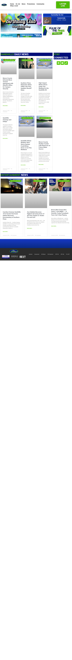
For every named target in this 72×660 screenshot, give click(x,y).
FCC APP (68, 254)
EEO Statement (50, 254)
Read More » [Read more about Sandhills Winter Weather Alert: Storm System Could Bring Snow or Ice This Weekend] (23, 165)
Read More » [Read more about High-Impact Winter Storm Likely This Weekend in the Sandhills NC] (41, 106)
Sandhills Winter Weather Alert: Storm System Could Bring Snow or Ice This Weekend (26, 145)
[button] (21, 23)
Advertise (30, 254)
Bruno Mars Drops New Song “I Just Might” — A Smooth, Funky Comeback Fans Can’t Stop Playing (59, 212)
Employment (36, 254)
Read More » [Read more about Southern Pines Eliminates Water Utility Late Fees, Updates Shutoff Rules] (23, 105)
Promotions (31, 4)
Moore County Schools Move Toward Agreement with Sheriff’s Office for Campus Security (8, 83)
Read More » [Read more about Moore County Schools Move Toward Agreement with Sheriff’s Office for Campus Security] (5, 105)
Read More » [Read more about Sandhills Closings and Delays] (5, 138)
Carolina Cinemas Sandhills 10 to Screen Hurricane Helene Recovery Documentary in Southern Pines (12, 215)
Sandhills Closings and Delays (7, 119)
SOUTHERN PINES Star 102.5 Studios (57, 42)
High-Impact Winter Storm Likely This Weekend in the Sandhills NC (44, 86)
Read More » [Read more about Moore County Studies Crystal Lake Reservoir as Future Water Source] (41, 164)
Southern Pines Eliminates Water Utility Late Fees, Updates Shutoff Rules (26, 86)
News (23, 4)
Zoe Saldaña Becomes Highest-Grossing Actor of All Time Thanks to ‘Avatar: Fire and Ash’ (35, 214)
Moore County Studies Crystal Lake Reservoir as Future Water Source (44, 145)
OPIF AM (62, 254)
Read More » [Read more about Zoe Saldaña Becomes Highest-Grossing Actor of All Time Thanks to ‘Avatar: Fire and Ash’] (29, 228)
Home (12, 4)
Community (40, 4)
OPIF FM (57, 254)
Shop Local (14, 6)
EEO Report (43, 254)
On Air (18, 4)
